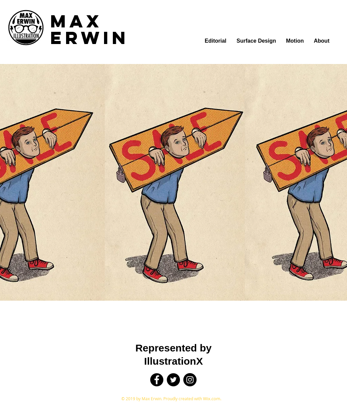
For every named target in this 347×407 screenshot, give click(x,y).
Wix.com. (212, 398)
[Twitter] (173, 379)
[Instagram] (190, 379)
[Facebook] (156, 379)
